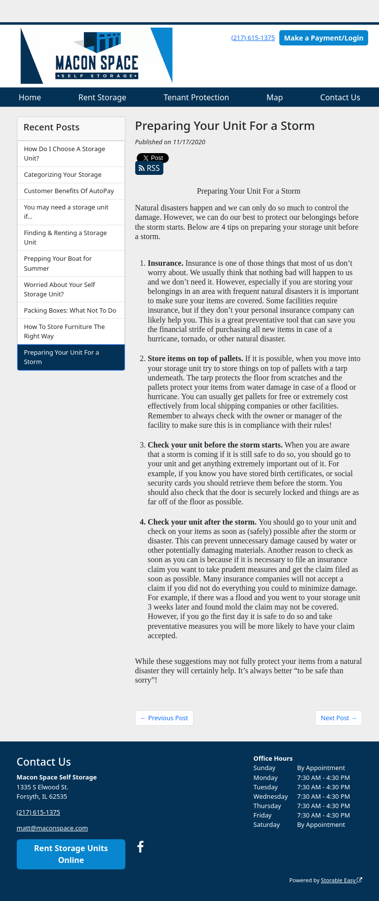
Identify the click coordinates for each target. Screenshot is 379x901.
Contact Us (340, 97)
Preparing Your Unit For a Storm (61, 357)
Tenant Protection (196, 97)
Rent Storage (102, 97)
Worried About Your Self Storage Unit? (59, 289)
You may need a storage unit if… (66, 212)
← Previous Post (164, 717)
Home (30, 97)
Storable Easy (341, 880)
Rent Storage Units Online (71, 854)
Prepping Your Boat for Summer (58, 263)
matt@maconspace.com (52, 827)
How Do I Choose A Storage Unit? (64, 153)
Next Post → (339, 717)
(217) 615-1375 (253, 37)
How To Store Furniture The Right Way (64, 331)
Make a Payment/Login (324, 37)
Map (274, 97)
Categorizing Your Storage (62, 174)
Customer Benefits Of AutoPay (69, 190)
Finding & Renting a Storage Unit (65, 237)
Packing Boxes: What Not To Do (70, 310)
